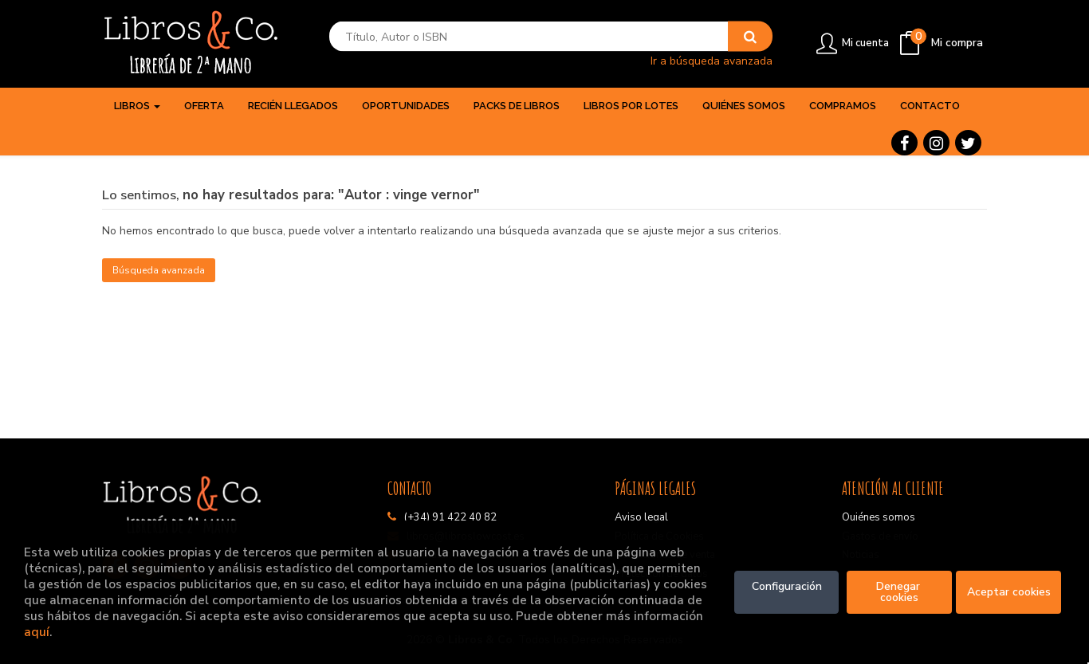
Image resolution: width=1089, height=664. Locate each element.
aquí (36, 631)
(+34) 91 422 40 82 (450, 517)
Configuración (787, 586)
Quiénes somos (878, 517)
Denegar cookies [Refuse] (899, 592)
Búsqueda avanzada (158, 270)
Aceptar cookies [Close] (1009, 591)
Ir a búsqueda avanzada (712, 60)
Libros (137, 106)
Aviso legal (641, 517)
